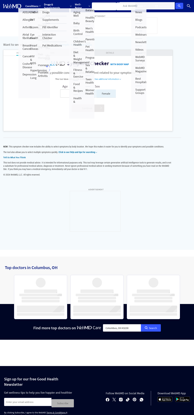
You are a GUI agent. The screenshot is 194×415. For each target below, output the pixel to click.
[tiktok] (128, 347)
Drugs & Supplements (58, 6)
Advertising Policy (71, 391)
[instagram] (121, 347)
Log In (180, 6)
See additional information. (132, 409)
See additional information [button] (88, 79)
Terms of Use (114, 391)
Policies (9, 380)
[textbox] (122, 276)
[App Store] (165, 348)
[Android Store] (182, 348)
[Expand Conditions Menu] (33, 6)
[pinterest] (134, 347)
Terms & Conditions (56, 359)
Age (45, 86)
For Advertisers (44, 380)
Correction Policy (94, 391)
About (24, 380)
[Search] (188, 6)
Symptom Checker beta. (75, 44)
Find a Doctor (128, 6)
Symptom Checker (106, 6)
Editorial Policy (50, 391)
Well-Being (83, 6)
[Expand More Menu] (143, 6)
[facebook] (107, 347)
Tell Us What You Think (14, 160)
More (143, 6)
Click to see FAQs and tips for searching (78, 155)
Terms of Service (38, 368)
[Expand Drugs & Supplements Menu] (58, 6)
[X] (114, 347)
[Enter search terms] (45, 93)
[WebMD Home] (12, 6)
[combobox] (122, 276)
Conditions (33, 6)
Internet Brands (35, 409)
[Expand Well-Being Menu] (83, 6)
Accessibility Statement (16, 397)
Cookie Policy (30, 391)
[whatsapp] (141, 347)
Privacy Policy (10, 362)
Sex (77, 86)
